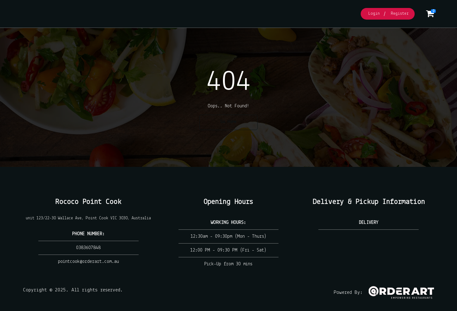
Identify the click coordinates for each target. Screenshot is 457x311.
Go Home (228, 122)
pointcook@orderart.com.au (88, 261)
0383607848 (88, 247)
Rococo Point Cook (88, 202)
